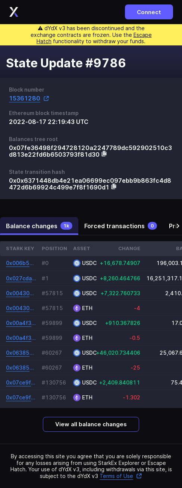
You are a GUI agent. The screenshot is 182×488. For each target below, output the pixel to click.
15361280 (29, 98)
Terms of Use (121, 476)
